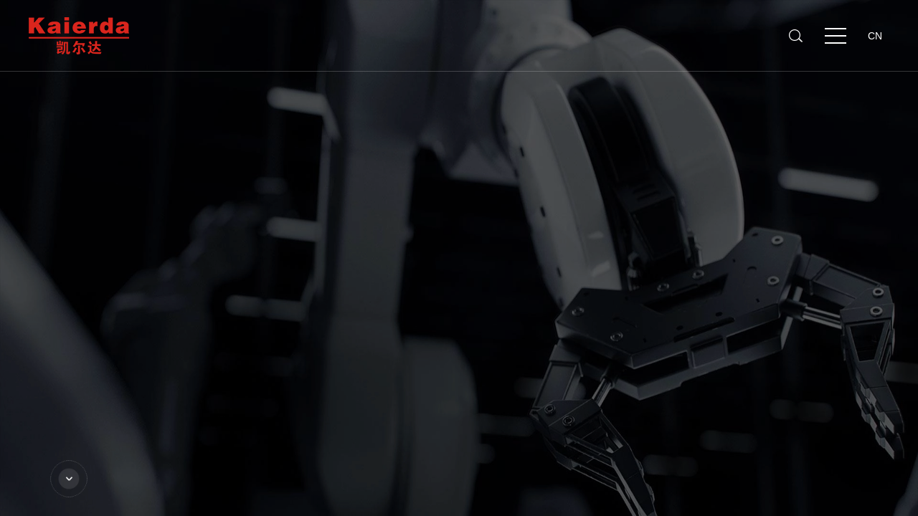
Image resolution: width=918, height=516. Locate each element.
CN (875, 36)
